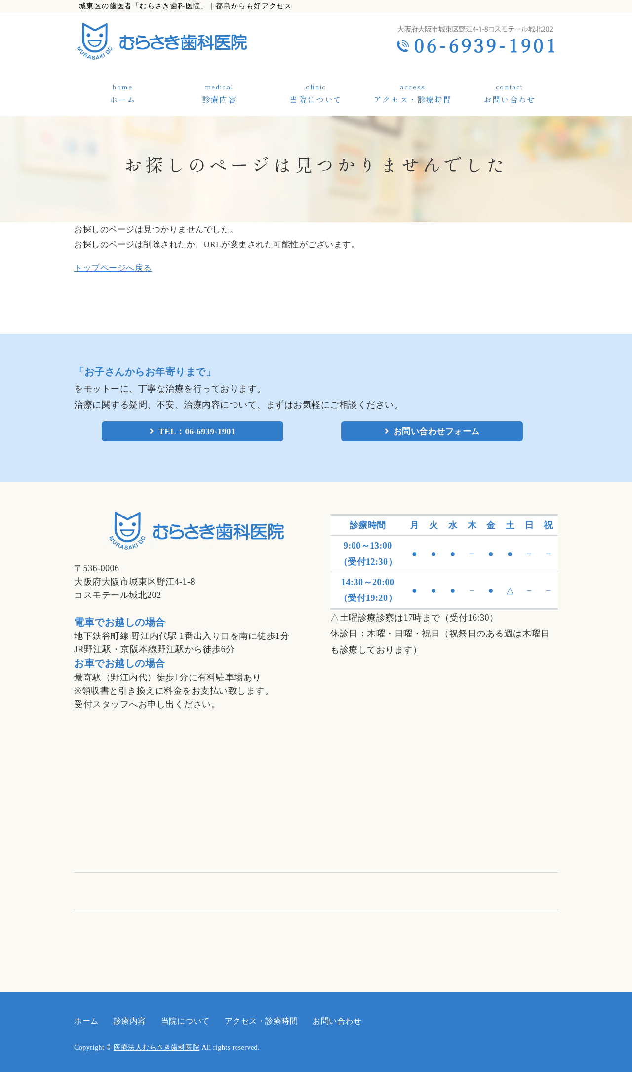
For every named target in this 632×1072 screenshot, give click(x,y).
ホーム (123, 99)
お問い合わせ (509, 99)
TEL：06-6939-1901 (196, 431)
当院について (316, 99)
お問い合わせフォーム (437, 431)
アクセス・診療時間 (413, 99)
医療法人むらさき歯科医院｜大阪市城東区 (191, 41)
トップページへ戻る (113, 268)
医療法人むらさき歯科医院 (156, 1047)
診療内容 (219, 99)
